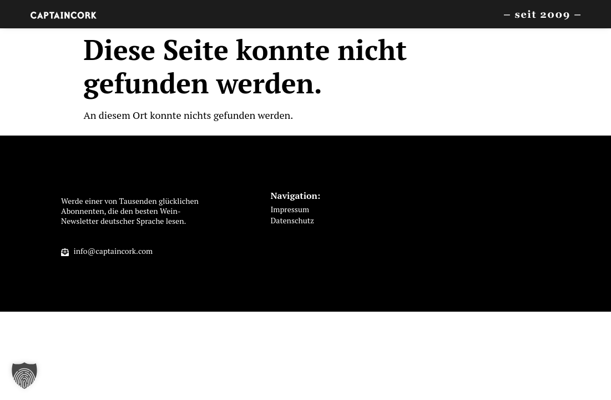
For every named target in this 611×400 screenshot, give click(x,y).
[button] (24, 375)
